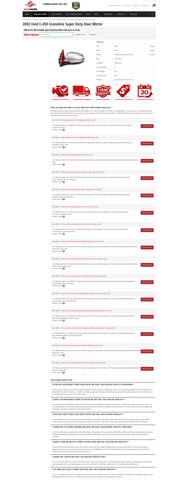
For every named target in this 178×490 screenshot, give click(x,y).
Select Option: (31, 34)
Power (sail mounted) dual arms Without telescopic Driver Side (82, 241)
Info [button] (97, 14)
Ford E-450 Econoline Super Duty (59, 20)
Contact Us (127, 6)
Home (27, 14)
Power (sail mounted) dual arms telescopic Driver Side (79, 207)
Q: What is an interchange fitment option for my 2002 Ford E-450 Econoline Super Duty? (88, 400)
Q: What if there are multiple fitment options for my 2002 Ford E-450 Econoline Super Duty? (90, 442)
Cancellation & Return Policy (123, 80)
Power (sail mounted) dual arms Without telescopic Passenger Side (84, 259)
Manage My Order (115, 6)
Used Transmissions (74, 14)
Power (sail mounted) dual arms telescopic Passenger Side (81, 224)
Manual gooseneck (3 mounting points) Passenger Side (79, 137)
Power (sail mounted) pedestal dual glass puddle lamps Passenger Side (85, 293)
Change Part (93, 35)
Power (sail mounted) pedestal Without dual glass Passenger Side (83, 363)
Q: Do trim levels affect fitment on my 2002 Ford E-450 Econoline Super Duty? (84, 469)
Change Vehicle (80, 35)
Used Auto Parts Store (39, 20)
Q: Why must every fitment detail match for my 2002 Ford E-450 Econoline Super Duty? (88, 414)
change (152, 46)
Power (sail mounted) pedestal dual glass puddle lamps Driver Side (84, 276)
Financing (108, 14)
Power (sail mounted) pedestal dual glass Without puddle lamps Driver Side (86, 311)
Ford (47, 20)
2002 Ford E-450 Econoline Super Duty (78, 20)
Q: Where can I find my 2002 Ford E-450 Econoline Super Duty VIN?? (79, 457)
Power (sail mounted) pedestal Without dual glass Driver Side (82, 345)
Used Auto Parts (40, 14)
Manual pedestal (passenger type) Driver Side (76, 155)
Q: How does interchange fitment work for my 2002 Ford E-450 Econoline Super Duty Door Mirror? (93, 385)
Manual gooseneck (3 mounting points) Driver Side (78, 120)
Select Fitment (147, 126)
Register (136, 6)
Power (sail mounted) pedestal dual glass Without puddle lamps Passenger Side (88, 328)
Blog (88, 14)
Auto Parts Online (27, 20)
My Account (145, 6)
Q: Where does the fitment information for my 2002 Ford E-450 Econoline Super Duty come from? (92, 427)
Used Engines (56, 14)
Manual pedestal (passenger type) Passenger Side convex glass (83, 172)
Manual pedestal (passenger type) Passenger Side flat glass (81, 189)
